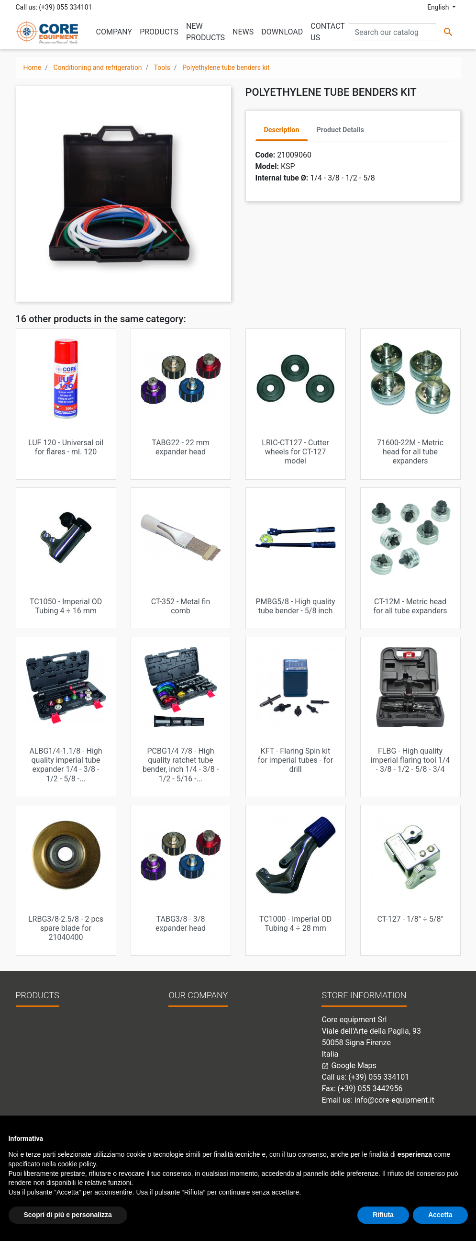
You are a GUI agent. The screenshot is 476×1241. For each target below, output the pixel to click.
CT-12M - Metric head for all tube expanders (410, 606)
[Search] (393, 32)
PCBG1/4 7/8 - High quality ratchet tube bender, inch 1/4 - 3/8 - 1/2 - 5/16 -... (181, 764)
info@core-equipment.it (394, 1100)
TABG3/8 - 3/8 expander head (180, 923)
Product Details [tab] (340, 130)
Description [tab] (281, 130)
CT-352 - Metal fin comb (180, 606)
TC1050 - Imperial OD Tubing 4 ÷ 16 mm (66, 606)
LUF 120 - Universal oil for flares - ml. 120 (65, 447)
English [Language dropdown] (439, 7)
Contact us (186, 1034)
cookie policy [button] (77, 1164)
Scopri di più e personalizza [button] (68, 1214)
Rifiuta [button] (383, 1214)
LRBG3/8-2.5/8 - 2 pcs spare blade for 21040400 (65, 928)
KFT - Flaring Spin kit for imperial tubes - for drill (295, 760)
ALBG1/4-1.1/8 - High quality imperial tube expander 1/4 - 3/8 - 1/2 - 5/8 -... (65, 764)
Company (184, 1023)
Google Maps (348, 1065)
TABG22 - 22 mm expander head (181, 447)
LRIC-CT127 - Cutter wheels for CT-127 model (295, 451)
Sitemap (182, 1046)
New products (39, 1023)
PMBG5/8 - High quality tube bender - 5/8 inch (295, 606)
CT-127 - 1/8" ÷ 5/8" (410, 919)
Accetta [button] (440, 1214)
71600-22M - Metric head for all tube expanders (410, 451)
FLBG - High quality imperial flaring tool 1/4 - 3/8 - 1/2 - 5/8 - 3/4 (410, 760)
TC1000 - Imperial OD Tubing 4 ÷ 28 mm (295, 923)
